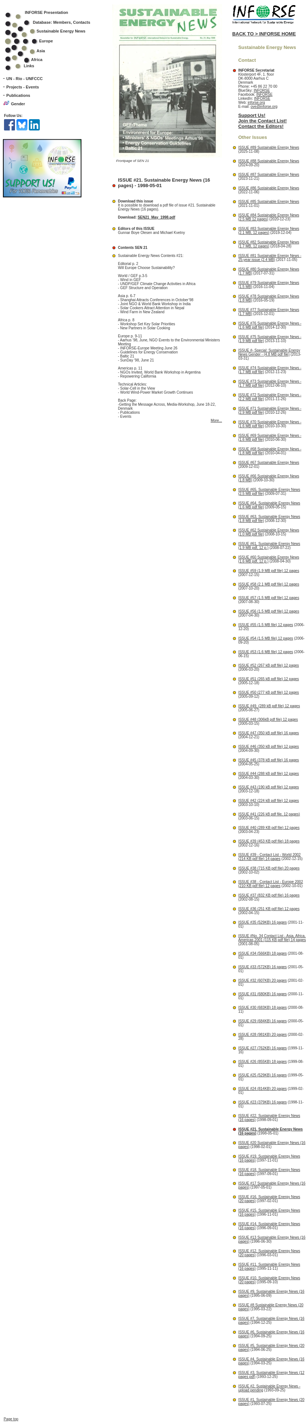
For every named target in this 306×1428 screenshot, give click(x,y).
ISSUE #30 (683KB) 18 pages (262, 1007)
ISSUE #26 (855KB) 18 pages (262, 1062)
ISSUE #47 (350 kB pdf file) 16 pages (268, 733)
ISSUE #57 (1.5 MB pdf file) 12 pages (268, 598)
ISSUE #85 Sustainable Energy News (268, 202)
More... (216, 420)
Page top (11, 1263)
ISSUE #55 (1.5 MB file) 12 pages (265, 625)
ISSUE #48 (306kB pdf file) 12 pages (268, 719)
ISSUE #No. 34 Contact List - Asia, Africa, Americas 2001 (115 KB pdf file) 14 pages (272, 938)
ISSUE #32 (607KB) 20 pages (262, 980)
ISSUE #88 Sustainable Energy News (268, 161)
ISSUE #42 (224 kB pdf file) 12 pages (268, 801)
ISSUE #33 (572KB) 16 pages (262, 967)
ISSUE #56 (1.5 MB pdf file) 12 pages (268, 611)
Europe (34, 41)
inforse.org (256, 103)
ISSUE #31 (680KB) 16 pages (262, 994)
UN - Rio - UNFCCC (24, 78)
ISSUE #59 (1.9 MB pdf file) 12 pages (268, 571)
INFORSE (262, 90)
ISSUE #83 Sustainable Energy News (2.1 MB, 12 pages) (268, 231)
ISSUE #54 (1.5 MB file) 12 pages (265, 638)
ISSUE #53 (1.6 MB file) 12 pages (265, 652)
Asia (30, 51)
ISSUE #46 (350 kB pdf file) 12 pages (268, 747)
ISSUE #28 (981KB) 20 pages (262, 1035)
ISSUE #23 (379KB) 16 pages (262, 1102)
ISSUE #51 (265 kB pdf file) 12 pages (268, 679)
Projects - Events (22, 87)
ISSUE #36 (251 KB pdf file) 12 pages (268, 909)
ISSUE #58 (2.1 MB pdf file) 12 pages (268, 584)
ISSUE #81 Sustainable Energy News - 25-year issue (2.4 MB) (269, 258)
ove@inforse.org (264, 107)
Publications (18, 95)
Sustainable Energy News (50, 31)
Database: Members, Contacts (52, 22)
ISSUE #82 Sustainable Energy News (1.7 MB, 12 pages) (268, 244)
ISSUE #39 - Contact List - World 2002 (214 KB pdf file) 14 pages (269, 857)
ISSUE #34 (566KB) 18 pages (262, 953)
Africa (36, 59)
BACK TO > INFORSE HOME (264, 34)
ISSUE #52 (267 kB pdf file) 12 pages (268, 665)
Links (29, 66)
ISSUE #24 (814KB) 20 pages (262, 1089)
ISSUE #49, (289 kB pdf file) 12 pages (269, 706)
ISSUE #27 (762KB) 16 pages (262, 1048)
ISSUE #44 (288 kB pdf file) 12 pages (268, 774)
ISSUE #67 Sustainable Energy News (268, 463)
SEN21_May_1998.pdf (156, 217)
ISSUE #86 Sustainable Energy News (268, 188)
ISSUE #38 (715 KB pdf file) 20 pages (268, 868)
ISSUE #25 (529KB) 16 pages (262, 1075)
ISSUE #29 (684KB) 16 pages (262, 1021)
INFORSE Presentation (46, 12)
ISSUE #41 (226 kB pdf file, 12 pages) (269, 814)
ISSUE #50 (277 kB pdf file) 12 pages (268, 692)
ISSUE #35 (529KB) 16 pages (262, 922)
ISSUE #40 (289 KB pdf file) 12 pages (268, 828)
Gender (18, 104)
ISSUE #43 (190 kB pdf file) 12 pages (268, 787)
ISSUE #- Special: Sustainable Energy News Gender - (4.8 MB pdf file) (269, 352)
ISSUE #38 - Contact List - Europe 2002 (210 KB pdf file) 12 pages (270, 884)
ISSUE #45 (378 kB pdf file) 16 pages (268, 760)
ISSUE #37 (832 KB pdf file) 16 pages (268, 895)
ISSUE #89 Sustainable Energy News (268, 147)
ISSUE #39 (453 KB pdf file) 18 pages (268, 841)
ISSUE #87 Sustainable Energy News (268, 175)
